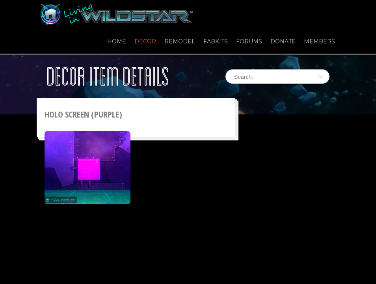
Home (116, 41)
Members (319, 41)
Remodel (179, 41)
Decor (145, 41)
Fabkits (215, 41)
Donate (283, 41)
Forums (249, 41)
